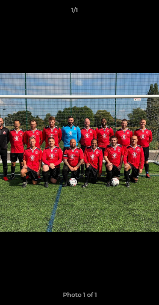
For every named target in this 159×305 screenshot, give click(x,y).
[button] (128, 12)
